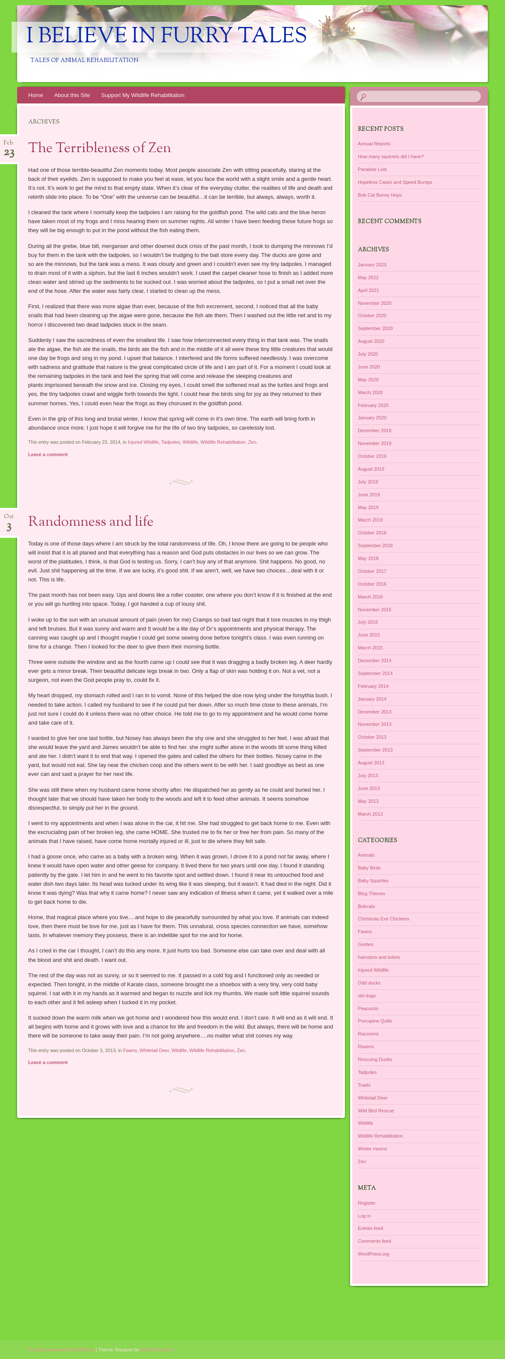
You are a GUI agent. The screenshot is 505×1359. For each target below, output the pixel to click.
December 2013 (374, 711)
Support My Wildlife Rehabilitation (142, 95)
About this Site (72, 95)
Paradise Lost (372, 169)
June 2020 (369, 366)
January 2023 (372, 264)
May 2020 (368, 379)
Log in (364, 1215)
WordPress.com (157, 1349)
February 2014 (373, 686)
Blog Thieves (371, 893)
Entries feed (370, 1228)
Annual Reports (374, 143)
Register (366, 1203)
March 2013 (370, 814)
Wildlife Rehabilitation (223, 442)
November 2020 (374, 303)
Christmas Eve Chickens (383, 918)
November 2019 (374, 443)
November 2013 (374, 724)
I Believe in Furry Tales (167, 37)
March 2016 (370, 596)
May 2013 (368, 801)
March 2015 (370, 647)
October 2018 (372, 532)
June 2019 (369, 494)
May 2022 (368, 277)
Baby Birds (369, 867)
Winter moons (372, 1148)
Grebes (365, 944)
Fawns (130, 1050)
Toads (364, 1085)
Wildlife (190, 442)
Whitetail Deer (154, 1050)
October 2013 (372, 737)
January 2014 (372, 699)
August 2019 (371, 469)
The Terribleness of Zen (99, 149)
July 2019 (368, 481)
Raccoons (368, 1033)
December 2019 (374, 430)
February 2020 (373, 405)
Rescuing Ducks (375, 1059)
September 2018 (375, 545)
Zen (252, 442)
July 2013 (368, 775)
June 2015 (369, 634)
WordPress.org (373, 1253)
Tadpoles (170, 442)
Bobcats (366, 906)
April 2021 (368, 290)
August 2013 (371, 762)
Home (35, 95)
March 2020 (370, 392)
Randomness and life (91, 522)
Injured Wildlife (143, 442)
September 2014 (375, 673)
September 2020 (375, 328)
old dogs (367, 995)
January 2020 (372, 417)
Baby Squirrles (373, 880)
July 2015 (368, 622)
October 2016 (372, 584)
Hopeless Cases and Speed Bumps (395, 182)
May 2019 (368, 507)
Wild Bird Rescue (376, 1110)
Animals (366, 855)
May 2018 (368, 558)
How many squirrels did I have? (390, 156)
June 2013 (369, 788)
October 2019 (372, 456)
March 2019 (370, 519)
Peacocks (368, 1008)
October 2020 (372, 315)
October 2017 (372, 571)
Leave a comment (48, 454)
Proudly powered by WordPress (61, 1349)
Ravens (366, 1046)
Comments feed (374, 1241)
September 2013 (375, 749)
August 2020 (371, 341)
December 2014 (374, 660)
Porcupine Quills (375, 1020)
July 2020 (368, 354)
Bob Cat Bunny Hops (380, 195)
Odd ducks (369, 982)
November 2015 (374, 609)
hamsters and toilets (379, 957)
